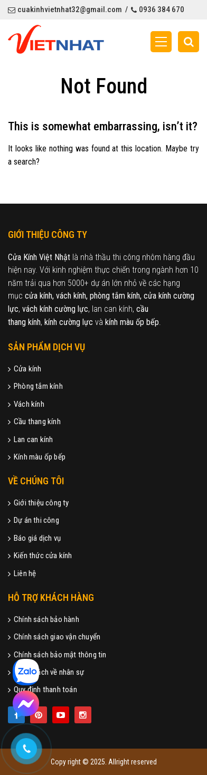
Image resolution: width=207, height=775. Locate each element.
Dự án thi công (33, 520)
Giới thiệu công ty (38, 503)
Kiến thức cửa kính (40, 555)
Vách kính (26, 404)
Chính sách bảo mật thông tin (57, 654)
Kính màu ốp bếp (36, 457)
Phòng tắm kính (35, 386)
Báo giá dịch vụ (34, 538)
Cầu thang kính (34, 421)
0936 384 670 (157, 9)
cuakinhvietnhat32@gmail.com (65, 9)
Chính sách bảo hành (43, 619)
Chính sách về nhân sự (46, 672)
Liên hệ (22, 573)
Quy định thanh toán (42, 689)
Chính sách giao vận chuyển (54, 637)
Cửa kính (25, 369)
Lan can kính (30, 439)
